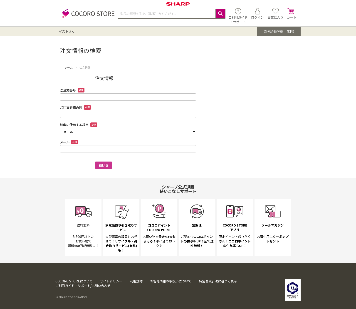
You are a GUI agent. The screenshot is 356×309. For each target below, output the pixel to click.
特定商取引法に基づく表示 (218, 281)
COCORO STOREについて (74, 281)
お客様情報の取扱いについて (170, 281)
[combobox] (171, 14)
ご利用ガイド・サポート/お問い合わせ (83, 285)
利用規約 (136, 281)
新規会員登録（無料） (280, 31)
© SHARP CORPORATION (71, 297)
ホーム (68, 67)
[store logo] (87, 15)
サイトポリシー (111, 281)
